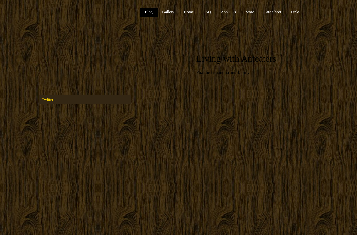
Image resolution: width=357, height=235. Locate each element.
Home (189, 12)
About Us (228, 12)
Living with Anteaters (236, 59)
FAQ (207, 12)
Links (295, 12)
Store (250, 12)
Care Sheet (272, 12)
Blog (149, 12)
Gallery (168, 12)
